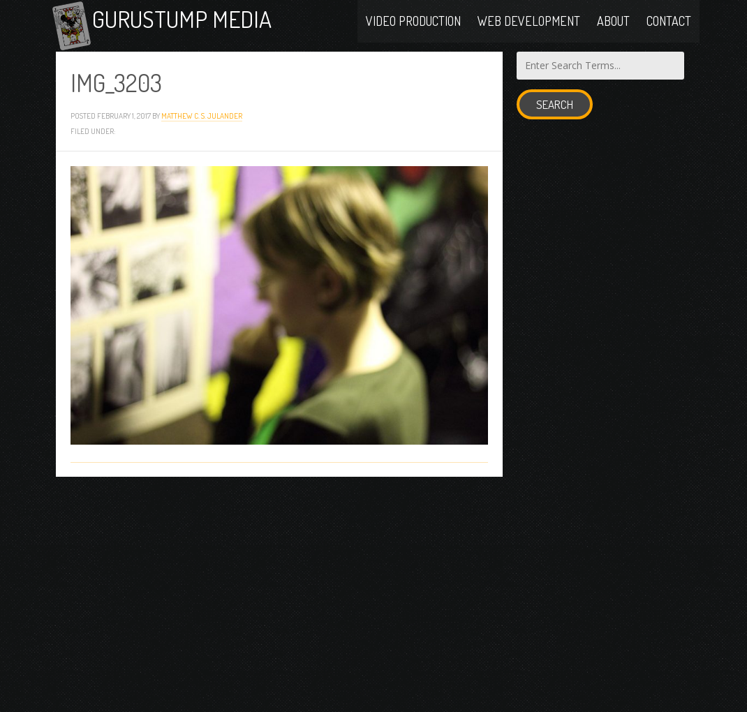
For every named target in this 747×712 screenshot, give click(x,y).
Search (554, 112)
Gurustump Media (196, 22)
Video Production (413, 22)
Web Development (529, 22)
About (613, 22)
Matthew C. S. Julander (201, 123)
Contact (668, 22)
